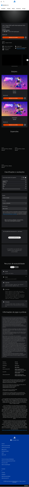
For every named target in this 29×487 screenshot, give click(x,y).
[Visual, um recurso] (14, 272)
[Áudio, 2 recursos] (14, 277)
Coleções (8, 8)
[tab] (12, 267)
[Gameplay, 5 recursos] (14, 304)
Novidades (3, 8)
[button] (21, 48)
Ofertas (13, 8)
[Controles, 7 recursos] (14, 294)
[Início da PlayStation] (14, 1)
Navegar (23, 8)
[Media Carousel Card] (12, 60)
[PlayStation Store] (5, 5)
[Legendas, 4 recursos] (14, 284)
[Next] (27, 60)
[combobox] (14, 198)
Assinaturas (18, 8)
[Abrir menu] (1, 1)
